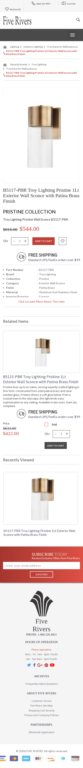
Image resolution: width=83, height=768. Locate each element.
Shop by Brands (18, 64)
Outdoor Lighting (33, 46)
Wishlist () (13, 9)
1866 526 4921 (41, 3)
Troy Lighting (38, 64)
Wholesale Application (41, 732)
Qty (5, 240)
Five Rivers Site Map (41, 705)
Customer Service (42, 701)
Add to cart (43, 241)
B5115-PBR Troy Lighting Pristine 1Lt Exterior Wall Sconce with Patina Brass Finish (40, 379)
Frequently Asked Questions (42, 684)
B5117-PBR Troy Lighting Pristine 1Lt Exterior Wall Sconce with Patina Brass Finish (39, 532)
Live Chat (69, 3)
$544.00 (29, 228)
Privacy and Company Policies (41, 715)
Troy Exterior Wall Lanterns (62, 46)
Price (6, 423)
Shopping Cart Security (41, 710)
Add (54, 424)
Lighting (14, 46)
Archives (41, 676)
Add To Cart (55, 445)
